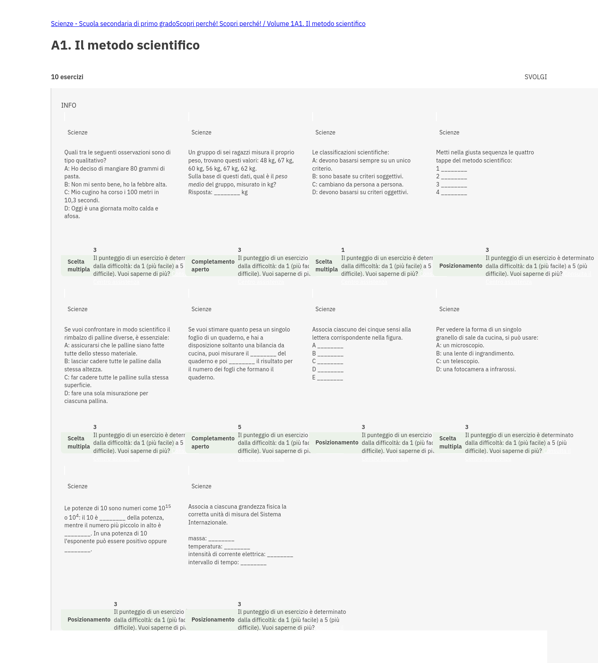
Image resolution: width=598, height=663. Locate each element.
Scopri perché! (197, 24)
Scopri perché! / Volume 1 (256, 24)
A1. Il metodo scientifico (329, 24)
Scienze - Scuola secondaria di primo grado (113, 24)
